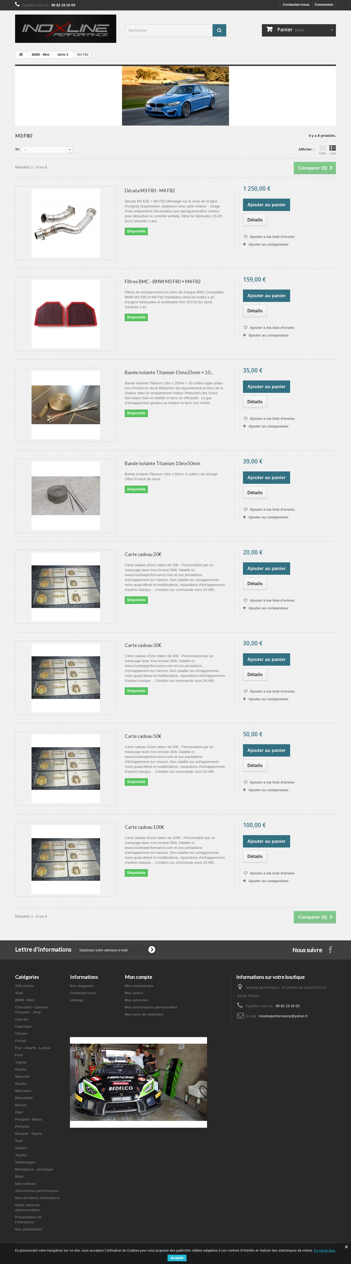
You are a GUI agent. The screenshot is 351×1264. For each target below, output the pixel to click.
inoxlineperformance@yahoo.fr (283, 1016)
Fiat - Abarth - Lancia (32, 1048)
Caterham (23, 1026)
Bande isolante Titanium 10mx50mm (162, 463)
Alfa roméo (24, 986)
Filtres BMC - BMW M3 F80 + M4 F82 (163, 281)
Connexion (324, 4)
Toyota (21, 1155)
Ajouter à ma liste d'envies (272, 237)
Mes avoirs (134, 993)
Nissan (21, 1105)
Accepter (177, 1258)
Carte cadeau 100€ (144, 827)
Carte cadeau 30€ (143, 645)
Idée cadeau (25, 1184)
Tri (17, 149)
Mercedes (23, 1091)
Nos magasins (82, 986)
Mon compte (138, 977)
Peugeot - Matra (28, 1119)
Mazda (20, 1084)
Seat (18, 1141)
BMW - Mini (41, 55)
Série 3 (62, 55)
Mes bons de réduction (144, 1014)
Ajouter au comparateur (268, 244)
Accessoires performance (37, 1191)
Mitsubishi (24, 1098)
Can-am (21, 1019)
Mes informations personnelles (151, 1007)
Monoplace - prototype (34, 1169)
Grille (322, 150)
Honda (20, 1069)
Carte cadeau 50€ (143, 736)
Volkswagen (25, 1162)
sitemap (76, 1000)
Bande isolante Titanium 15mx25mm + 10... (169, 372)
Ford (19, 1055)
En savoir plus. (325, 1250)
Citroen (21, 1034)
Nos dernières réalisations (37, 1198)
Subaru (21, 1148)
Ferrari (20, 1041)
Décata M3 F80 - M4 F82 (150, 190)
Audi (19, 993)
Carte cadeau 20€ (143, 554)
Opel (19, 1112)
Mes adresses (136, 1000)
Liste (332, 150)
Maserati (22, 1076)
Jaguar (21, 1062)
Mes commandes (139, 986)
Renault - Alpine (28, 1134)
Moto (19, 1176)
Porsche (22, 1126)
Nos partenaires (28, 1229)
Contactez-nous (296, 4)
